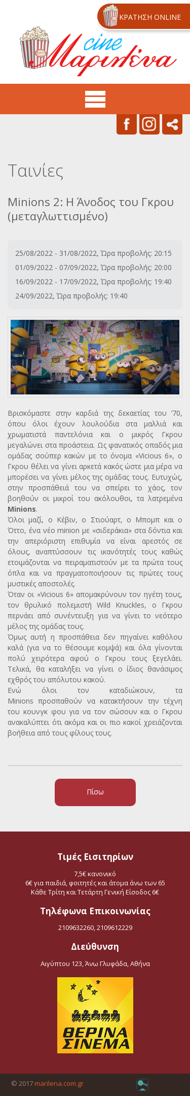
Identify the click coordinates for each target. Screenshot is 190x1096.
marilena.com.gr (59, 1083)
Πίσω (95, 791)
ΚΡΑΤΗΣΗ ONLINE (150, 17)
